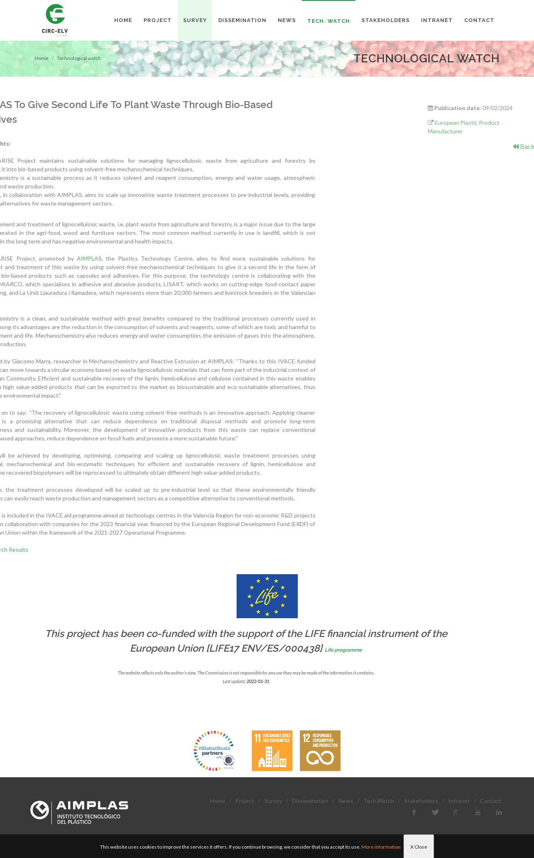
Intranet (459, 800)
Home (42, 58)
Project (244, 800)
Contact (490, 800)
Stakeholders (421, 800)
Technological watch (79, 58)
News (346, 800)
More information (381, 847)
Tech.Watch (378, 800)
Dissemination (310, 800)
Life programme (343, 650)
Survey (273, 800)
